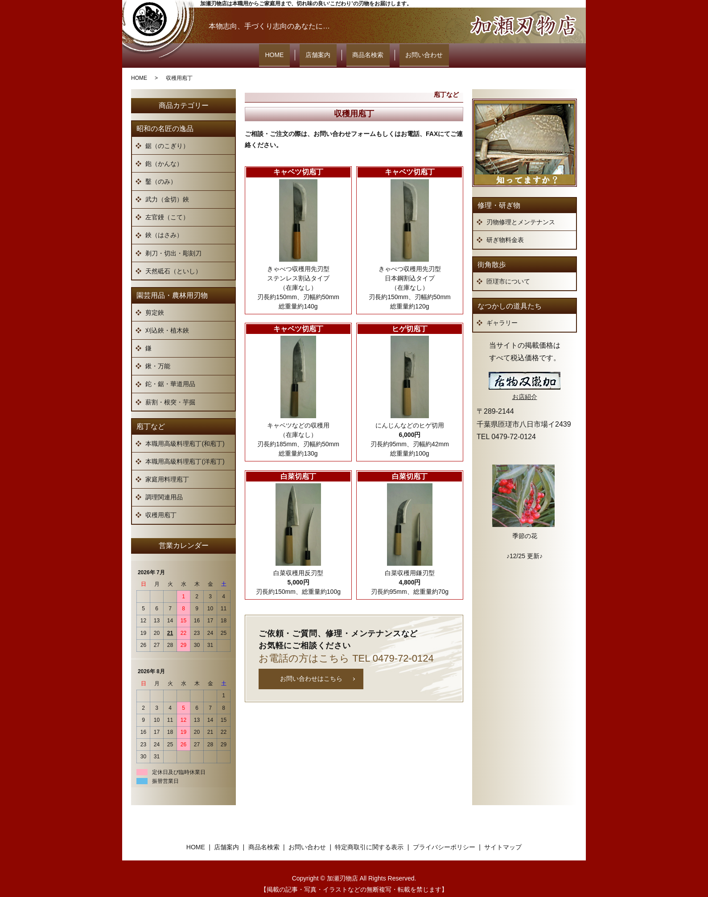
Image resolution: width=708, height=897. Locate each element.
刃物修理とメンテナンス (520, 210)
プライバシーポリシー (444, 835)
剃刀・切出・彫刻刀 (173, 242)
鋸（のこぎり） (167, 134)
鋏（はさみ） (164, 224)
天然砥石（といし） (173, 259)
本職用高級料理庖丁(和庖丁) (184, 432)
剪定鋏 (154, 301)
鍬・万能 (157, 354)
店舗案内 (324, 49)
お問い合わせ (406, 49)
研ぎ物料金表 (505, 228)
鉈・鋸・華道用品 (170, 373)
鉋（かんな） (164, 152)
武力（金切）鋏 (167, 188)
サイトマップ (503, 835)
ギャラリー (502, 311)
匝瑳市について (508, 270)
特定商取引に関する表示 (369, 835)
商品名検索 (362, 49)
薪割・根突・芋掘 (170, 391)
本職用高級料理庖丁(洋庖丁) (184, 450)
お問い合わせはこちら (311, 667)
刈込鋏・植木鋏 (167, 319)
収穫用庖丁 (161, 503)
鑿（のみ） (161, 170)
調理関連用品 (164, 486)
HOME (292, 49)
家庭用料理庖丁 (167, 468)
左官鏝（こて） (167, 206)
